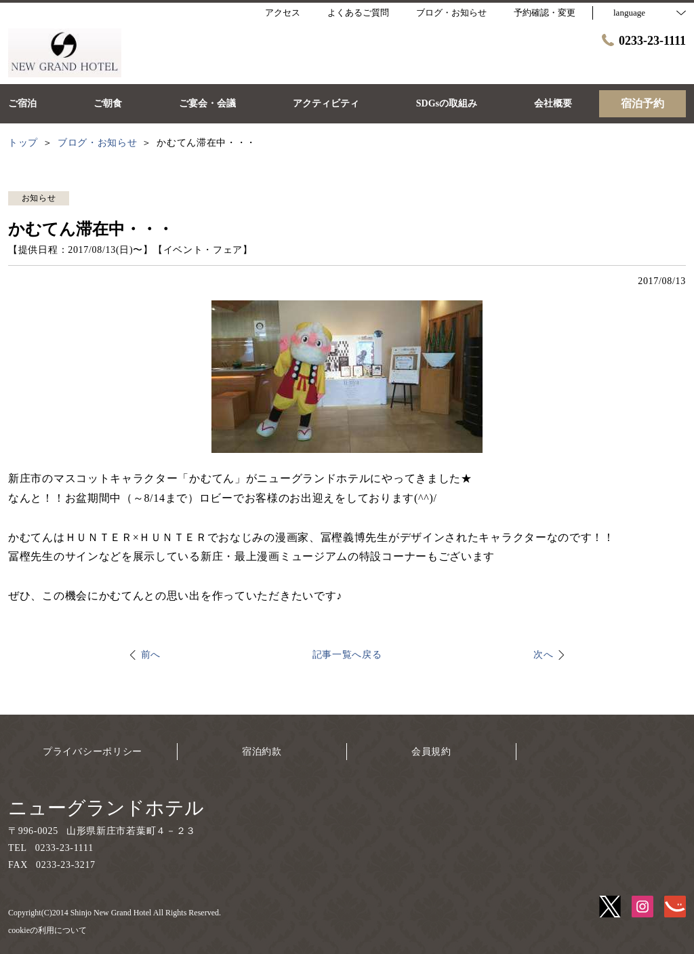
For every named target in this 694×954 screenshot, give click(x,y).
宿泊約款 (262, 752)
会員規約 (431, 752)
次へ (543, 655)
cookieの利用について (47, 930)
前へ (151, 655)
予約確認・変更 (544, 12)
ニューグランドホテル (106, 807)
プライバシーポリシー (92, 752)
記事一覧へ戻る (347, 655)
